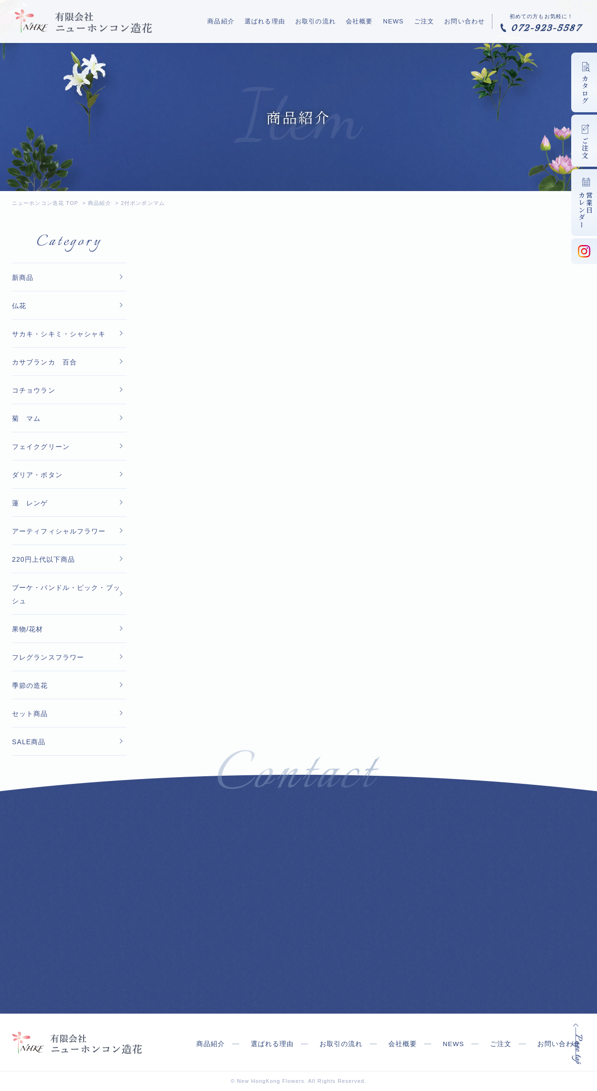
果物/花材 (27, 629)
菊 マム (26, 418)
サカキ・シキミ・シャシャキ (59, 334)
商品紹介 (241, 20)
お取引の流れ (329, 20)
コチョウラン (33, 390)
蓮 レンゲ (30, 503)
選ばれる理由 (282, 20)
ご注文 (427, 20)
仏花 (19, 306)
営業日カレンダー (585, 210)
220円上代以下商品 (43, 559)
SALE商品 (29, 742)
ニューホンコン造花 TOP (45, 203)
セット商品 (30, 713)
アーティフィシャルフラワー (59, 531)
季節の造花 (30, 685)
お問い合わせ (464, 20)
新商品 (22, 277)
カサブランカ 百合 (44, 362)
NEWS (400, 20)
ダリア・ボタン (37, 475)
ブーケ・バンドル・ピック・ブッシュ (66, 594)
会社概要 (369, 20)
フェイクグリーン (41, 446)
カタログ (585, 90)
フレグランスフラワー (48, 657)
